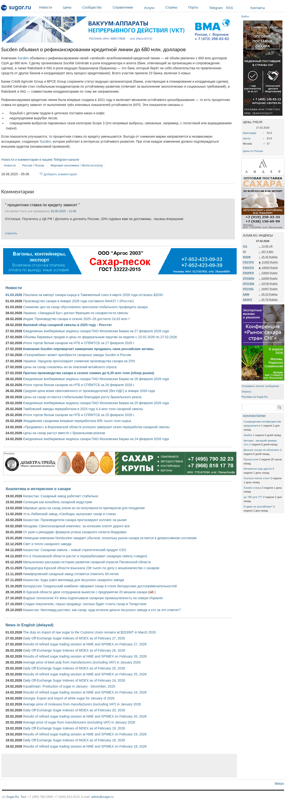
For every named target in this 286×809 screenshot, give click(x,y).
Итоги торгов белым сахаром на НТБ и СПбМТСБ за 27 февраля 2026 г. (79, 343)
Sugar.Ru (12, 797)
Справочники (127, 7)
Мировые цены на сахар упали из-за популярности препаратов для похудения (84, 508)
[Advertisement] (119, 765)
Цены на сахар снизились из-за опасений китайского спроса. (70, 367)
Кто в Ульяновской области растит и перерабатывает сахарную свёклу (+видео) (85, 556)
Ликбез (248, 435)
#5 (244, 251)
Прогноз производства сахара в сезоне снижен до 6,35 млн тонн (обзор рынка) (88, 373)
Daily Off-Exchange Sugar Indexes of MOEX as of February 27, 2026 (74, 638)
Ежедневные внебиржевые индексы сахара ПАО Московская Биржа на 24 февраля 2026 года (96, 439)
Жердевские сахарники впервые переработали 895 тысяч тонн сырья (77, 421)
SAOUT (247, 299)
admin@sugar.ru (102, 797)
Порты (197, 7)
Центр (246, 138)
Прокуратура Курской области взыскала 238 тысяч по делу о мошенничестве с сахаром (91, 568)
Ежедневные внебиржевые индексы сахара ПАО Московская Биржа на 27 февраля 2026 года (96, 331)
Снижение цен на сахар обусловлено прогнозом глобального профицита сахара (85, 307)
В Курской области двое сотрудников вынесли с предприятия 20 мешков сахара (85, 592)
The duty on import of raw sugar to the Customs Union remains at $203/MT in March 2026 (89, 632)
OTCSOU (248, 278)
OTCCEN (248, 283)
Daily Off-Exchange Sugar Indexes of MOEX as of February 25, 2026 (74, 668)
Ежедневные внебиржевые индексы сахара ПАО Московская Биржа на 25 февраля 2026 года (96, 403)
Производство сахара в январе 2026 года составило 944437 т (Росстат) (78, 301)
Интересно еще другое (258, 468)
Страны (175, 7)
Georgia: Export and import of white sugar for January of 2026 (69, 698)
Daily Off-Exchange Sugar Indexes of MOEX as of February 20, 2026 (74, 710)
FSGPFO (248, 272)
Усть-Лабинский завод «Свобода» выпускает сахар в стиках (69, 514)
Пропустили (251, 459)
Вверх (279, 783)
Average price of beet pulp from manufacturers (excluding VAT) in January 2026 (81, 662)
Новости (50, 7)
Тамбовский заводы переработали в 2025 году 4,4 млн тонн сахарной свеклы (83, 409)
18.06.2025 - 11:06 (63, 211)
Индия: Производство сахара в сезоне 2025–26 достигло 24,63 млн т (76, 319)
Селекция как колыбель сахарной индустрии (57, 502)
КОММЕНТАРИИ (254, 416)
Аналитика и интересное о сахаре (38, 489)
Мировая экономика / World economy (77, 165)
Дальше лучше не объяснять (261, 449)
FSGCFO (248, 267)
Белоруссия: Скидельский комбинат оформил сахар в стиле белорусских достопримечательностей (100, 586)
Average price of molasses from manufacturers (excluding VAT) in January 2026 (82, 704)
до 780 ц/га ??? (253, 497)
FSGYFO (248, 262)
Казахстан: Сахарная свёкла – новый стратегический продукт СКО (74, 550)
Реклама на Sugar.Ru (254, 396)
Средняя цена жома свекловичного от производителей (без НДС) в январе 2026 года (89, 391)
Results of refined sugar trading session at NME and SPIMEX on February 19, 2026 (85, 734)
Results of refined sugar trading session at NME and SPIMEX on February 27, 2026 (85, 644)
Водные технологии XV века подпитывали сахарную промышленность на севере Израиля (93, 598)
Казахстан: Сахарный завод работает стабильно (60, 496)
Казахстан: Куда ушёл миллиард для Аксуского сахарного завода (73, 580)
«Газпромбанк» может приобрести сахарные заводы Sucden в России (77, 355)
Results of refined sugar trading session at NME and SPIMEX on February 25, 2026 (85, 674)
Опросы (246, 391)
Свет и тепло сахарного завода (47, 544)
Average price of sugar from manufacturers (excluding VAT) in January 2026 (79, 722)
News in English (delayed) (29, 625)
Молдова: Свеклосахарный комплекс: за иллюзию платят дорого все (76, 526)
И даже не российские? (258, 506)
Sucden (23, 58)
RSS (229, 8)
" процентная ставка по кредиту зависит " (42, 205)
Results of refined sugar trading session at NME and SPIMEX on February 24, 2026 (85, 692)
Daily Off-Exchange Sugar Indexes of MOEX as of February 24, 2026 (74, 680)
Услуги (149, 8)
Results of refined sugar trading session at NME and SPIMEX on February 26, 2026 (85, 656)
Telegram (216, 8)
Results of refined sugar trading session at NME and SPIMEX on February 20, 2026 (85, 716)
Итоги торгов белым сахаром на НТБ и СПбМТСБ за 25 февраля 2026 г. (79, 415)
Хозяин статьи (252, 487)
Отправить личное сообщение (260, 386)
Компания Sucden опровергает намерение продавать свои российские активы (88, 349)
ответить (11, 233)
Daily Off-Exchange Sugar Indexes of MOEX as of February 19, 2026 (74, 728)
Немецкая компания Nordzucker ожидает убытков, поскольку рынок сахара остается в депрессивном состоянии (109, 538)
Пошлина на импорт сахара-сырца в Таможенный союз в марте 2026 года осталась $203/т (93, 295)
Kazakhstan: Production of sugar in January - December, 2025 (69, 686)
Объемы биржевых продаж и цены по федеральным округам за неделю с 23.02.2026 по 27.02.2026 (100, 337)
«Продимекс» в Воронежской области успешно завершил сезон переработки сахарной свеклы (96, 427)
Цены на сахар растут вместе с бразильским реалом (64, 433)
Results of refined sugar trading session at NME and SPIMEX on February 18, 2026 (85, 746)
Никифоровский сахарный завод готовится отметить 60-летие (71, 574)
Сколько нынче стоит (257, 478)
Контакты (257, 8)
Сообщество (96, 7)
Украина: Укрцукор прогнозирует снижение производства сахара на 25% (79, 361)
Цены (71, 7)
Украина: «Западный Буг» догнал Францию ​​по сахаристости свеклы (75, 313)
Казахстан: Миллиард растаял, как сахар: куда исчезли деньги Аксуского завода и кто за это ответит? (102, 610)
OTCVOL (248, 288)
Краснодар (249, 132)
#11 (245, 246)
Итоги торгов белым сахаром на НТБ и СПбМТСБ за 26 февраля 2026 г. (79, 385)
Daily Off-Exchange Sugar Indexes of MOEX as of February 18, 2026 (74, 740)
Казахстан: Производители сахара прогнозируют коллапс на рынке (75, 520)
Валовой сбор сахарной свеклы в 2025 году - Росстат (67, 325)
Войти (245, 16)
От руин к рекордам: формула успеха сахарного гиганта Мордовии (74, 532)
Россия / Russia (33, 165)
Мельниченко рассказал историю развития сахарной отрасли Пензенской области (87, 562)
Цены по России (253, 151)
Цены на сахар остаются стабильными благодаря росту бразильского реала (82, 397)
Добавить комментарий (60, 174)
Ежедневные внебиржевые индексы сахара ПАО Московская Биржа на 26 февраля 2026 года (96, 379)
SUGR (246, 257)
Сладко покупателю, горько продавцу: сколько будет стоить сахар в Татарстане (84, 604)
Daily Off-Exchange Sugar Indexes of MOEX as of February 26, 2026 (74, 650)
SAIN (246, 294)
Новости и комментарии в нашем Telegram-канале (40, 159)
